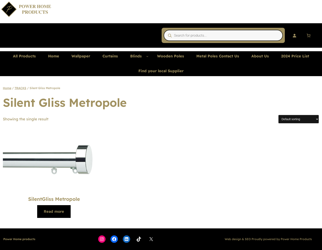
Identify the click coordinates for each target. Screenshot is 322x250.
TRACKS (20, 88)
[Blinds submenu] (147, 56)
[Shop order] (298, 119)
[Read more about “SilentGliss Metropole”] (54, 211)
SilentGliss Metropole (54, 199)
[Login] (294, 35)
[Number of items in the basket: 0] (308, 35)
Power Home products (19, 239)
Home (7, 88)
